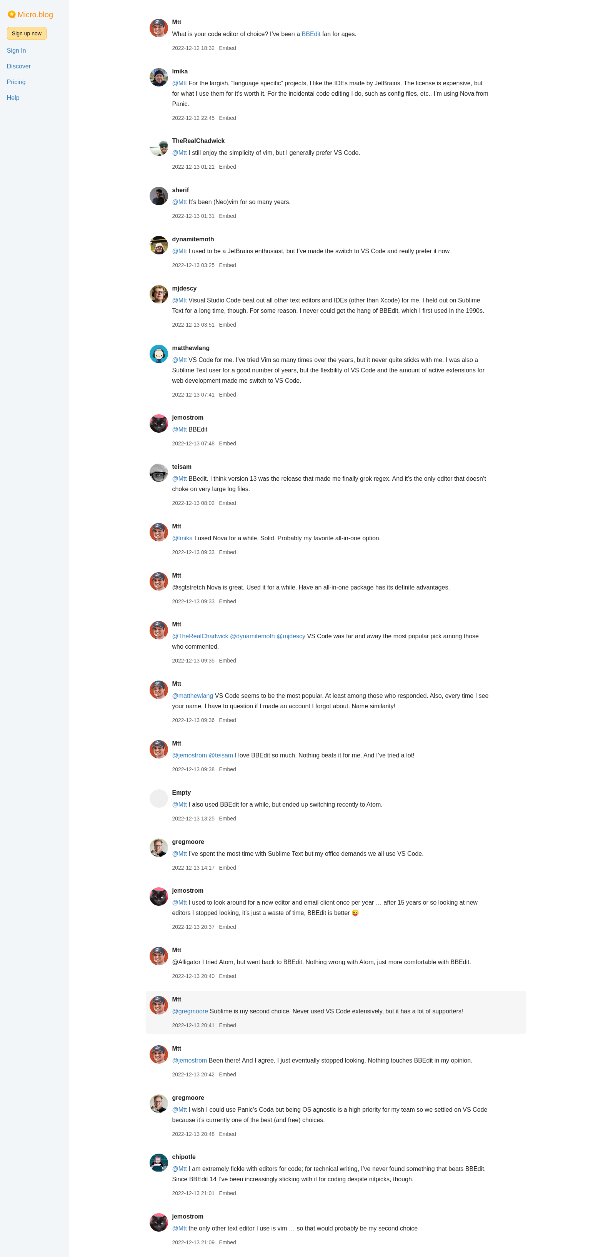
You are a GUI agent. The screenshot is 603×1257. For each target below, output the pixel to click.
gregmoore (188, 842)
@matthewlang (192, 695)
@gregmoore (190, 1011)
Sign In (16, 50)
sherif (180, 190)
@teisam (221, 755)
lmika (180, 71)
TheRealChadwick (198, 141)
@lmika (182, 538)
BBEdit (311, 34)
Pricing (16, 82)
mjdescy (184, 288)
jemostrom (187, 417)
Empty (181, 792)
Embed (227, 48)
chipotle (183, 1157)
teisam (182, 466)
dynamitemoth (193, 239)
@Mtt (179, 83)
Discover (19, 66)
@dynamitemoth (252, 636)
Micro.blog (35, 14)
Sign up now (27, 33)
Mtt (176, 22)
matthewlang (191, 348)
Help (13, 98)
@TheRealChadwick (200, 636)
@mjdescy (291, 636)
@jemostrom (189, 755)
